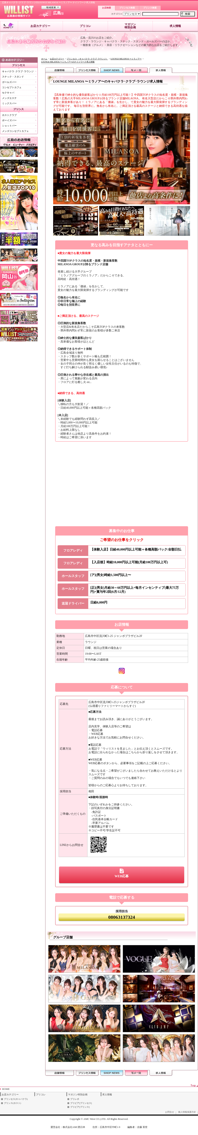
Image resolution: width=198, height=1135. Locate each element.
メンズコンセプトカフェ (15, 131)
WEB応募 (122, 873)
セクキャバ (8, 92)
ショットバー (9, 125)
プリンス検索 (150, 7)
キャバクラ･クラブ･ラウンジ (18, 71)
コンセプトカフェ (12, 87)
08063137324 (121, 917)
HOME (6, 1089)
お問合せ (169, 1112)
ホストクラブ (9, 115)
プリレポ (74, 1099)
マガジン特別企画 (130, 27)
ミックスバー (9, 103)
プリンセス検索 (127, 7)
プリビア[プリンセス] (81, 1103)
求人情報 (175, 26)
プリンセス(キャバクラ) (16, 1099)
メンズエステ (9, 98)
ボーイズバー (9, 120)
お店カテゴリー (40, 27)
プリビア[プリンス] (79, 1107)
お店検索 (106, 7)
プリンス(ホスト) (12, 1103)
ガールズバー (9, 82)
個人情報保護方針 (187, 1112)
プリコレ (85, 27)
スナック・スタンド (13, 76)
